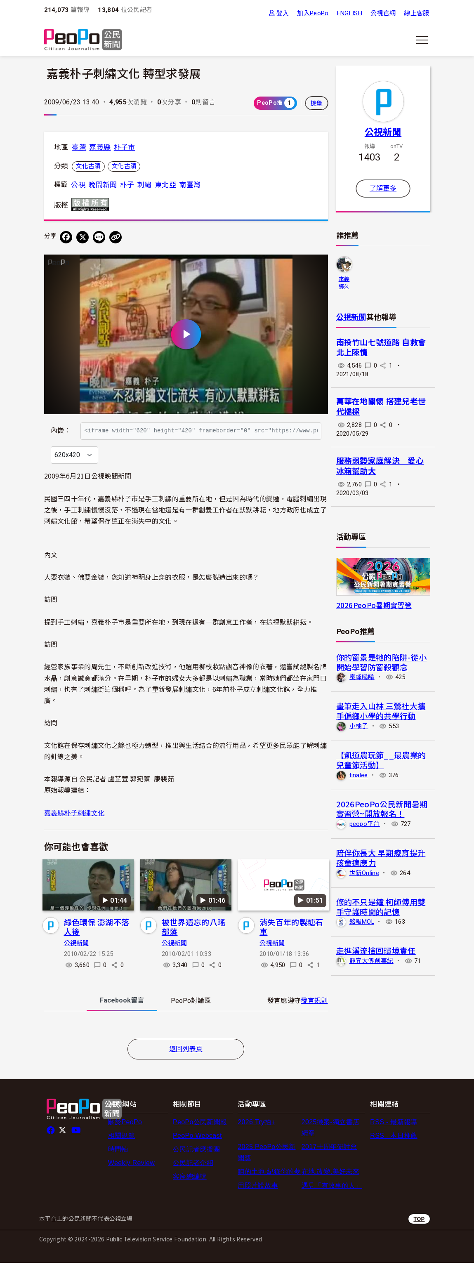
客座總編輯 (190, 1194)
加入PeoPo (312, 13)
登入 (282, 13)
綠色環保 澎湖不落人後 (97, 944)
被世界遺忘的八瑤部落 (194, 944)
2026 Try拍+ (256, 1139)
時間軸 (118, 1166)
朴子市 (124, 147)
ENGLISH (349, 13)
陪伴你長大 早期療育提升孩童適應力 (381, 857)
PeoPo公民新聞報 (200, 1139)
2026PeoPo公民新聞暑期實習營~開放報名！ (382, 808)
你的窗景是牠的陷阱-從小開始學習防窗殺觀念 (381, 661)
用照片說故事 (258, 1203)
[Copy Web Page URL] (115, 237)
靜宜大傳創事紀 (371, 961)
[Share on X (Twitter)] (82, 237)
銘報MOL (362, 921)
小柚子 (358, 726)
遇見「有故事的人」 (332, 1203)
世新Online (364, 873)
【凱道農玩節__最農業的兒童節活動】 (381, 759)
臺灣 (79, 147)
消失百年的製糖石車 (291, 944)
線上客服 (416, 13)
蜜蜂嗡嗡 (362, 677)
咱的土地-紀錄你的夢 (269, 1189)
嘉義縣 (100, 147)
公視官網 (383, 13)
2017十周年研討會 (329, 1164)
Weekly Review (131, 1180)
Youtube (76, 1148)
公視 (78, 185)
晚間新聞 (102, 185)
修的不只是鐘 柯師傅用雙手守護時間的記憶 (381, 906)
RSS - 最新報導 (393, 1139)
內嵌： (61, 426)
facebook (51, 1148)
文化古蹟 (88, 166)
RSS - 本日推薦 (393, 1153)
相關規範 (121, 1153)
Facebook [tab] (122, 1018)
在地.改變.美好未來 (330, 1189)
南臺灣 (189, 185)
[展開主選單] (422, 40)
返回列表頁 (186, 1067)
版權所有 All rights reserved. (92, 204)
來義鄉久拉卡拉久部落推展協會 (344, 283)
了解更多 (383, 188)
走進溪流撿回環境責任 (376, 950)
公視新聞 (76, 961)
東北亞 (165, 185)
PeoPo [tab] (191, 1018)
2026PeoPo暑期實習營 (374, 605)
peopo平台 (364, 824)
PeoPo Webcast (197, 1153)
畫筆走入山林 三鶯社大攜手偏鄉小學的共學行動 (381, 710)
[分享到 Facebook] (66, 237)
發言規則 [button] (314, 1018)
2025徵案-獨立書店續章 (330, 1145)
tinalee (358, 775)
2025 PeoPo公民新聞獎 (266, 1170)
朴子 (127, 185)
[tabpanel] (186, 1044)
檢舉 (317, 103)
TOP (418, 1237)
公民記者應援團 (196, 1166)
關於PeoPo (125, 1139)
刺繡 (144, 185)
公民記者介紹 (193, 1180)
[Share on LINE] (99, 237)
